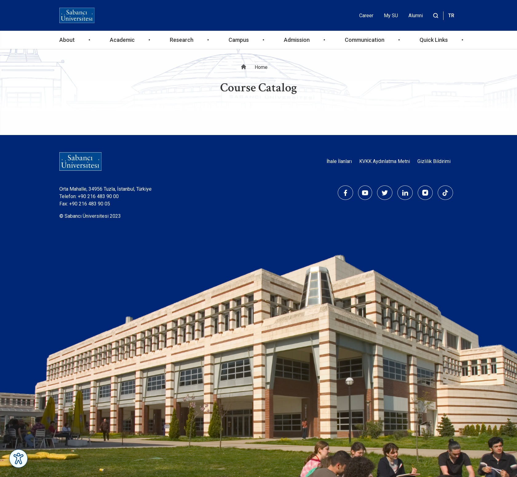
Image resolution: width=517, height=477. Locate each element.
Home (261, 67)
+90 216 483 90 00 (98, 196)
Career (366, 15)
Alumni (415, 15)
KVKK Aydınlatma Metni (384, 161)
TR (451, 15)
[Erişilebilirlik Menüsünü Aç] (18, 458)
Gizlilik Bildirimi (434, 161)
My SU (391, 15)
